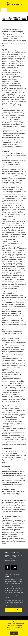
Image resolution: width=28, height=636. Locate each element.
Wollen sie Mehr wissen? (17, 629)
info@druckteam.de (10, 560)
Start (14, 620)
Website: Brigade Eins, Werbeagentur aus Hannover (14, 616)
